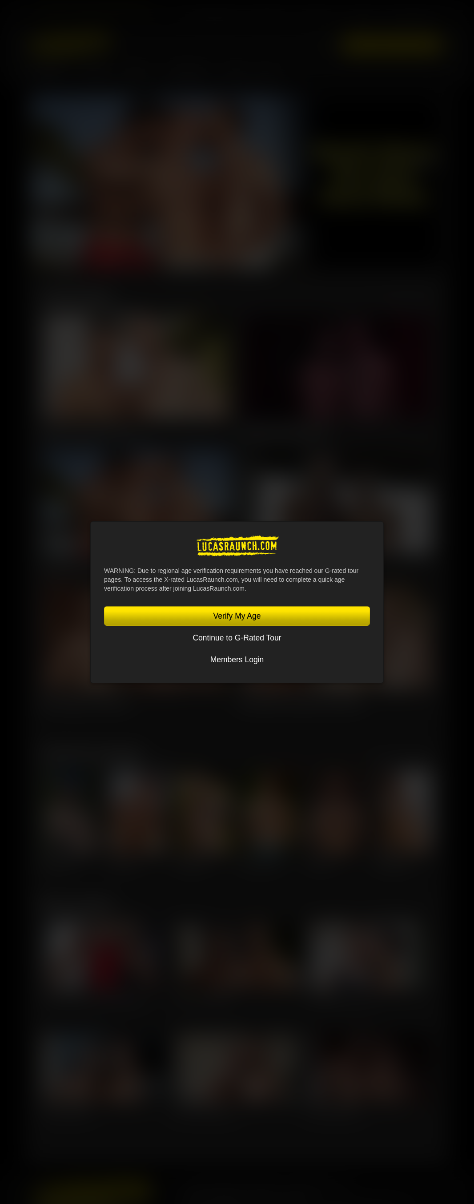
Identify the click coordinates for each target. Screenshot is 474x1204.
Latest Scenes (76, 296)
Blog (268, 74)
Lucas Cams (362, 20)
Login (325, 44)
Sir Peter (320, 863)
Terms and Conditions (212, 1197)
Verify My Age (237, 616)
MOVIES (97, 74)
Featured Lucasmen (91, 752)
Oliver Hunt (123, 863)
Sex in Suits (319, 20)
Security (295, 1197)
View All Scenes (407, 299)
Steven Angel (392, 863)
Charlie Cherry (261, 863)
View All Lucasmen (402, 756)
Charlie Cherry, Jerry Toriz (341, 998)
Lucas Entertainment (212, 20)
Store (234, 74)
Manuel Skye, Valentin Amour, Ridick (301, 702)
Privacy (263, 1197)
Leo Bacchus (191, 863)
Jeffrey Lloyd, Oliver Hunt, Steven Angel (91, 998)
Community (189, 74)
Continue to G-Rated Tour (237, 637)
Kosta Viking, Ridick (334, 1111)
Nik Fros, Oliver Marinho (205, 1111)
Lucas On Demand (409, 20)
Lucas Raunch (268, 20)
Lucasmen (49, 74)
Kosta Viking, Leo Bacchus (85, 702)
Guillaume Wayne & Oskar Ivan (92, 431)
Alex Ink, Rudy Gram (66, 1111)
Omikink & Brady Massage (284, 431)
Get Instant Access (392, 45)
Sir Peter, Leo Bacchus (204, 998)
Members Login (237, 659)
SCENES (139, 74)
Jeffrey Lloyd (58, 863)
